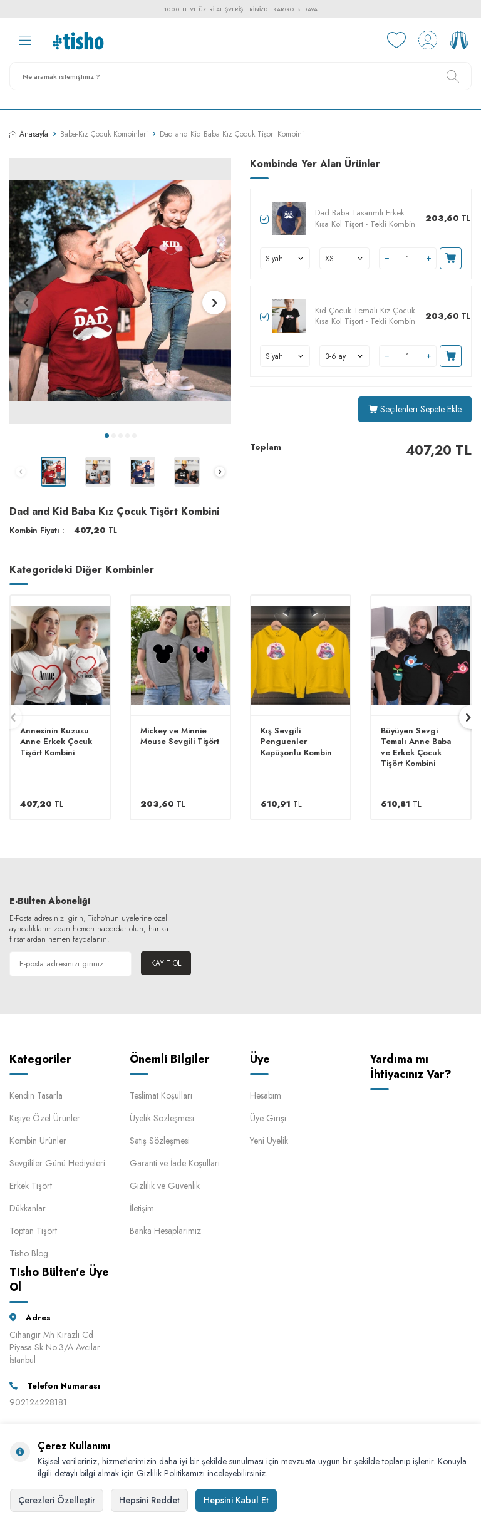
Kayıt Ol (166, 963)
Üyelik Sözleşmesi (162, 1118)
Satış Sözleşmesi (160, 1140)
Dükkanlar (27, 1208)
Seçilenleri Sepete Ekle (415, 409)
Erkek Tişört (30, 1185)
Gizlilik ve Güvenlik (165, 1185)
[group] (120, 291)
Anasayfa (28, 134)
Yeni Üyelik (269, 1140)
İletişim (142, 1208)
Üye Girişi (268, 1118)
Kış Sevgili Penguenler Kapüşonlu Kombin (296, 741)
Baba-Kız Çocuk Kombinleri (104, 134)
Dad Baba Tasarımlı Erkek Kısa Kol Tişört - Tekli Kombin (365, 218)
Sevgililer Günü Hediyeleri (57, 1163)
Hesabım (265, 1095)
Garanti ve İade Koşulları (175, 1163)
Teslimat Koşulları (161, 1095)
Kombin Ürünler (37, 1140)
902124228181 (38, 1402)
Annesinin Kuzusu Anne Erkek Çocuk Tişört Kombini (56, 741)
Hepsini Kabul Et (236, 1500)
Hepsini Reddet (149, 1500)
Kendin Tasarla (36, 1095)
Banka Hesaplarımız (165, 1230)
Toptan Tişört (33, 1230)
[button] (107, 435)
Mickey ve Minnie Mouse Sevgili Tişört (179, 736)
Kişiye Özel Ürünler (44, 1118)
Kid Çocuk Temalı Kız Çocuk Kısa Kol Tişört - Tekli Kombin (365, 315)
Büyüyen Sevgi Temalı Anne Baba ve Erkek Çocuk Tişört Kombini (416, 747)
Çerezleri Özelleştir (56, 1500)
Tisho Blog (28, 1253)
